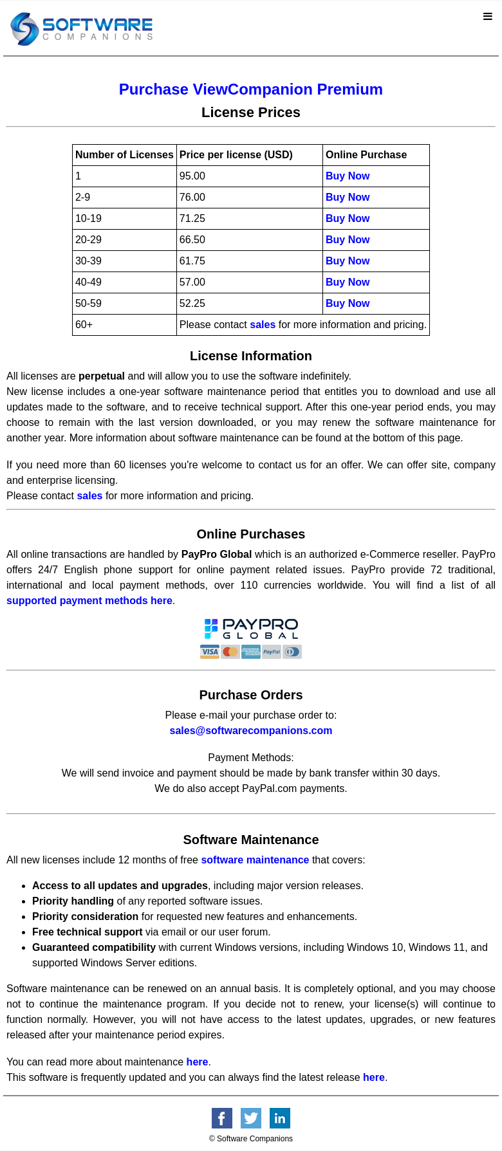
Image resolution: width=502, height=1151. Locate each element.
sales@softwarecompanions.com (250, 730)
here (198, 1061)
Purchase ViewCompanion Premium (251, 89)
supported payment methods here (89, 600)
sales (262, 324)
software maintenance (255, 859)
